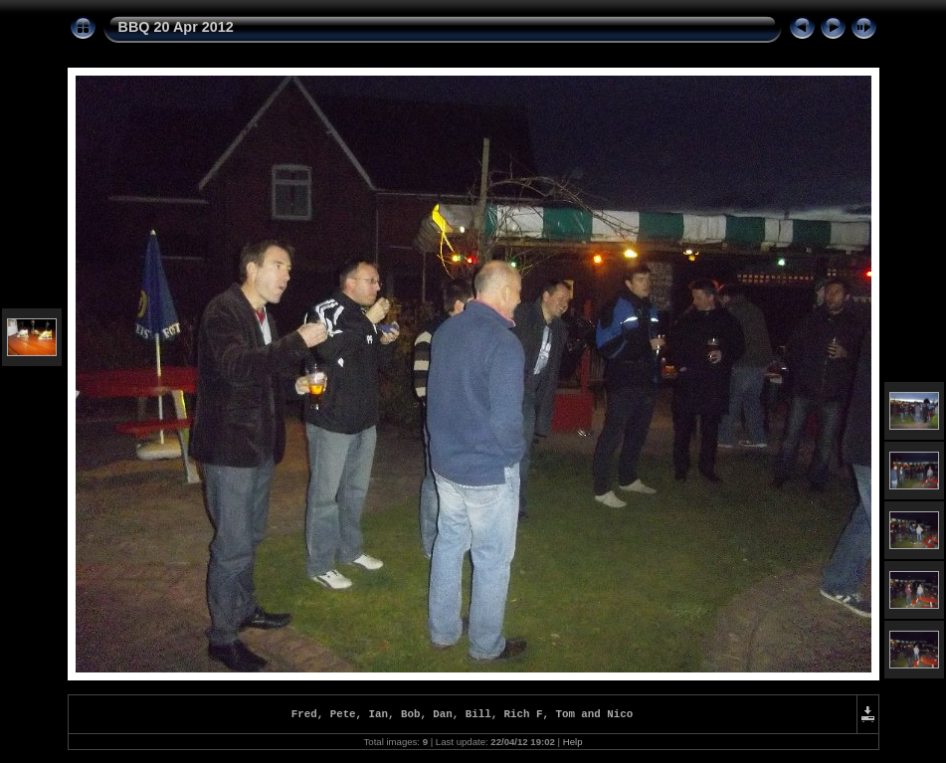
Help (573, 744)
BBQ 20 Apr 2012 (176, 27)
